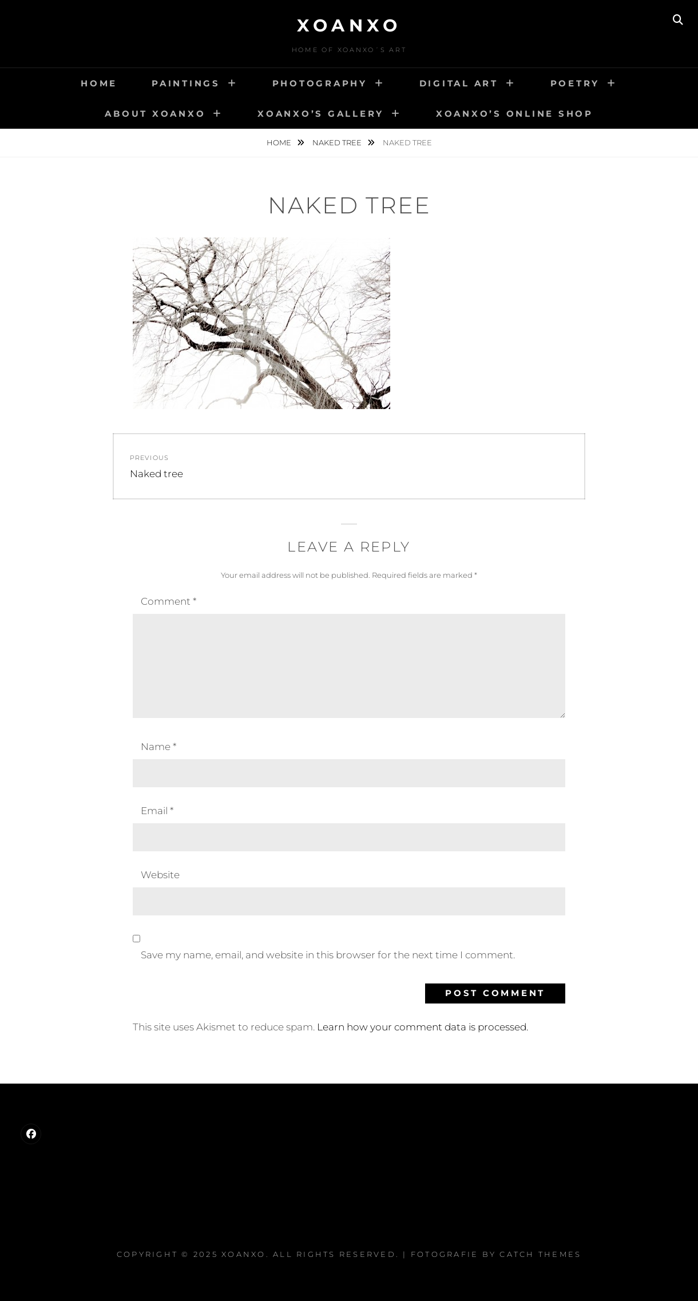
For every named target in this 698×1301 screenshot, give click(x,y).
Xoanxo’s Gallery (320, 113)
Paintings (186, 83)
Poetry (575, 83)
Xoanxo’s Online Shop (514, 113)
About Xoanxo (155, 113)
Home (99, 83)
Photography (319, 83)
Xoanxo (349, 25)
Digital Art (458, 83)
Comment (168, 601)
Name (158, 746)
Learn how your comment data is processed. (422, 1027)
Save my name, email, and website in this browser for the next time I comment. (328, 955)
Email (157, 810)
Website (160, 874)
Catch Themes (540, 1254)
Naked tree (337, 142)
